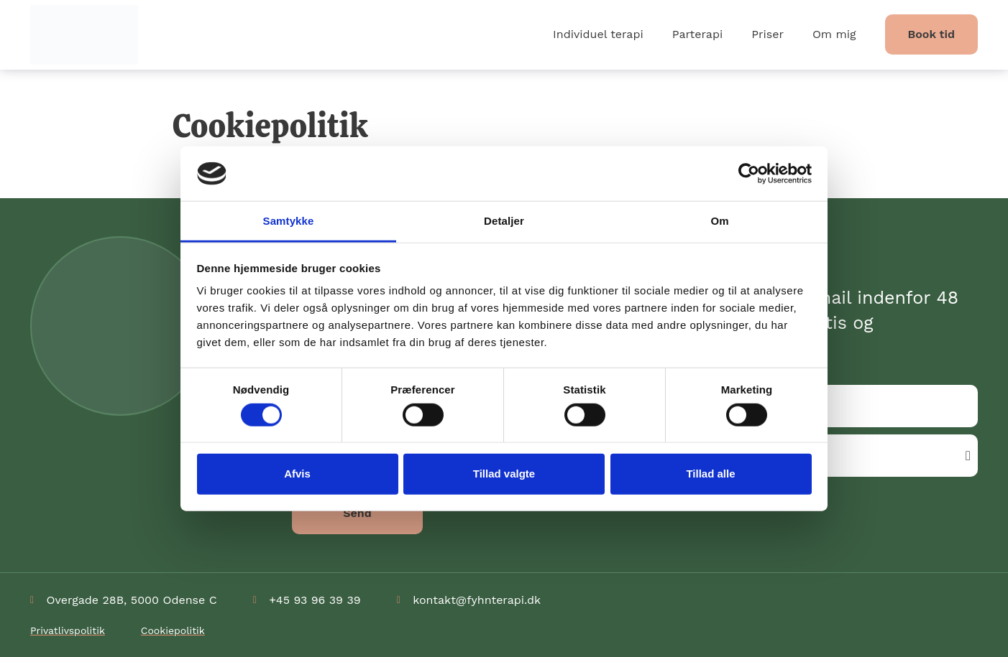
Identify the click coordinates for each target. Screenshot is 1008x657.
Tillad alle (710, 473)
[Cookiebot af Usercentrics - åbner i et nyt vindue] (749, 174)
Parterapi (697, 34)
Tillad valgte (504, 473)
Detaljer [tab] (504, 221)
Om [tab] (719, 221)
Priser (767, 34)
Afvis (297, 473)
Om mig (834, 34)
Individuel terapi (598, 34)
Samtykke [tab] (288, 221)
